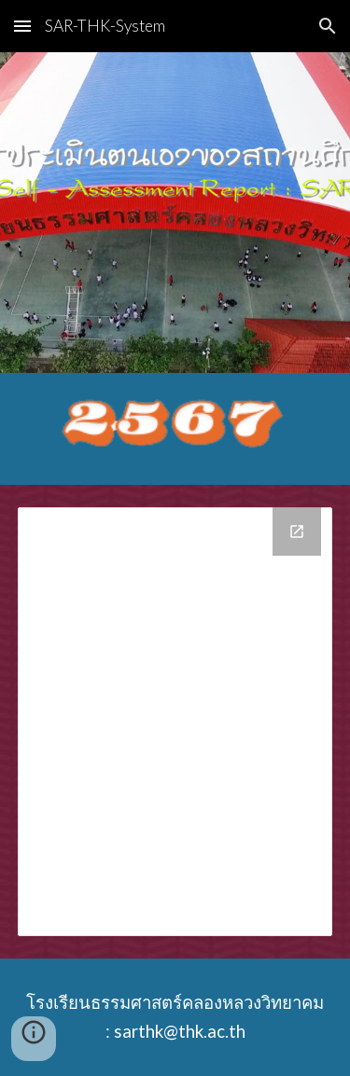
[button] (22, 25)
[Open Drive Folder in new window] (297, 531)
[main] (175, 1017)
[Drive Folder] (175, 721)
